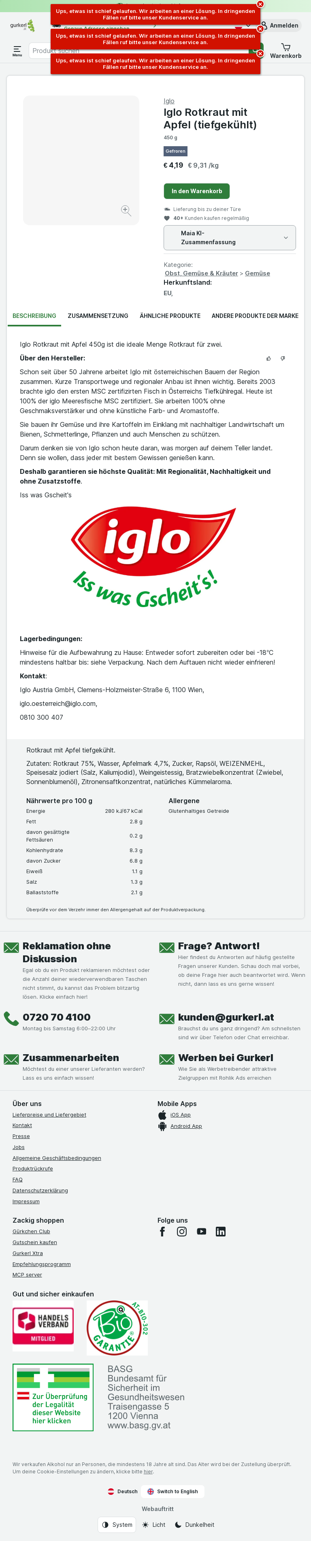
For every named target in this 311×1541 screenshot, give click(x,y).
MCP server (27, 1274)
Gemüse (257, 273)
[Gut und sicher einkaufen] (117, 1328)
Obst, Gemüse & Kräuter (201, 273)
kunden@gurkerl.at (226, 1017)
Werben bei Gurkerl (225, 1058)
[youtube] (201, 1231)
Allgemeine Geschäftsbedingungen (57, 1158)
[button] (279, 25)
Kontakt (22, 1125)
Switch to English (172, 1491)
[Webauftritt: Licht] (153, 1525)
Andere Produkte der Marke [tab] (255, 315)
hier (148, 1472)
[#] (53, 1397)
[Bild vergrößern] (127, 212)
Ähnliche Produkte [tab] (170, 315)
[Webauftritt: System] (117, 1525)
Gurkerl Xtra (28, 1253)
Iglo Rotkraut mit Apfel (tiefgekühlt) (210, 118)
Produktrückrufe (33, 1168)
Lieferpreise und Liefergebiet (49, 1114)
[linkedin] (221, 1231)
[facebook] (162, 1231)
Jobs (19, 1147)
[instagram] (182, 1231)
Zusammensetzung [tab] (98, 315)
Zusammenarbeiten (71, 1058)
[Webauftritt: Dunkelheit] (194, 1525)
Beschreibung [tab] (34, 315)
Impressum (26, 1201)
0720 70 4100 (57, 1017)
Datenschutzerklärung (40, 1190)
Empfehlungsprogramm (42, 1264)
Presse (21, 1136)
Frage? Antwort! (219, 946)
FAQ (18, 1179)
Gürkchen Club (31, 1231)
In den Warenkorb (197, 191)
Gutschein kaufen (35, 1242)
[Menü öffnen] (17, 51)
